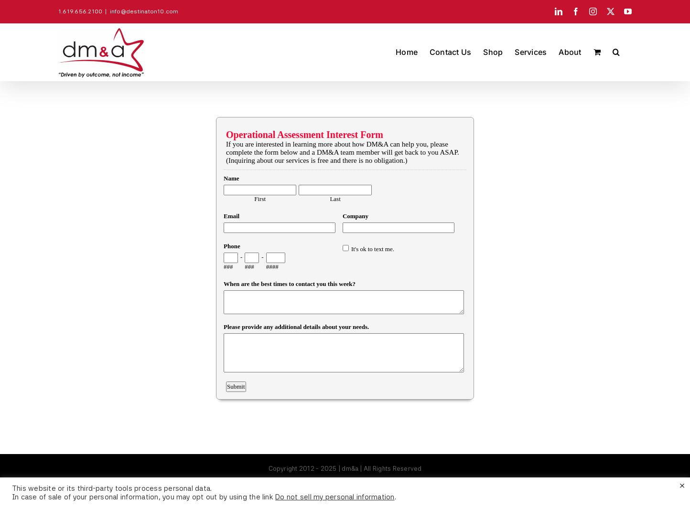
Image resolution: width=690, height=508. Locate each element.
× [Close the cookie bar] (682, 485)
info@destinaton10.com (144, 11)
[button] (616, 52)
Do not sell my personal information (334, 497)
